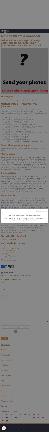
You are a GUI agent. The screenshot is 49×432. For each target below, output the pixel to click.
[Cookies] (4, 428)
